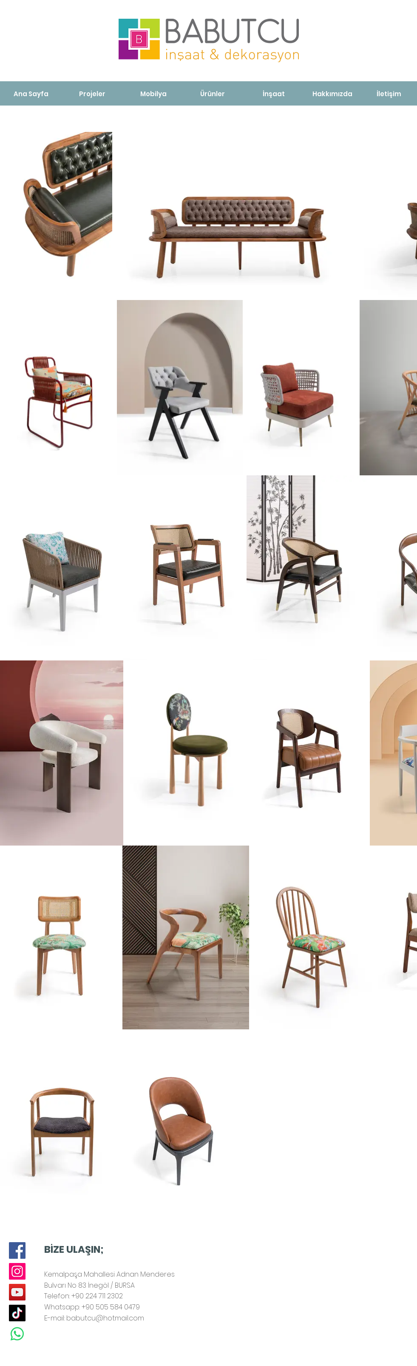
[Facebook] (17, 1250)
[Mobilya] (153, 94)
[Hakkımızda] (332, 94)
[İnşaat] (273, 94)
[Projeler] (92, 94)
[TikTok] (17, 1313)
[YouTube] (17, 1292)
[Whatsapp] (17, 1334)
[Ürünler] (212, 94)
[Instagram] (17, 1271)
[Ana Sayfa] (31, 94)
